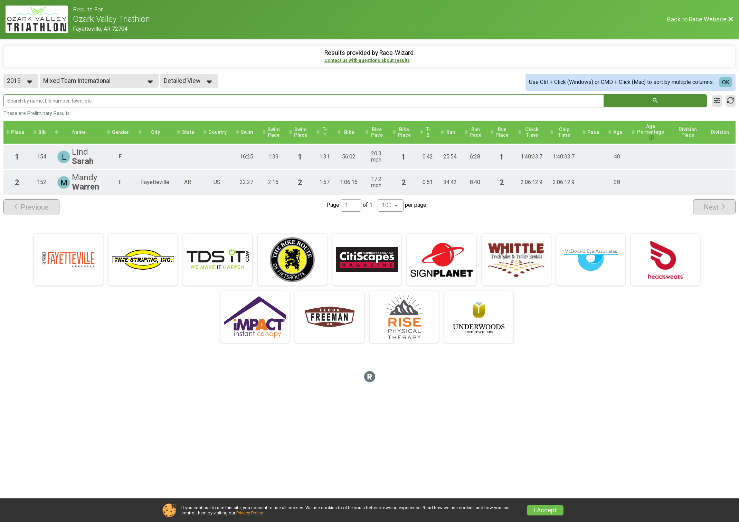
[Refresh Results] (731, 101)
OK (725, 82)
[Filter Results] (717, 101)
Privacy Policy (249, 512)
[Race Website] (39, 19)
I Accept (545, 510)
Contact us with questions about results (367, 60)
